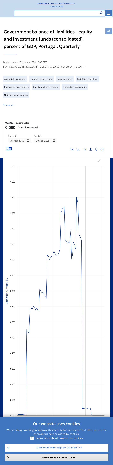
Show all (8, 105)
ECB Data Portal (56, 6)
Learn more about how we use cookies (59, 438)
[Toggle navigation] (108, 13)
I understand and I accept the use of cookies (59, 447)
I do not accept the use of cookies (58, 457)
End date (38, 136)
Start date (12, 136)
